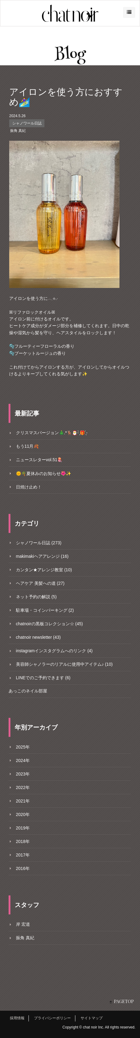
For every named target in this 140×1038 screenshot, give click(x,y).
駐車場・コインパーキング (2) (45, 610)
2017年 (23, 854)
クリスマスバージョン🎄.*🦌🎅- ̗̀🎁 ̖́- (52, 432)
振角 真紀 (18, 130)
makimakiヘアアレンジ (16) (42, 556)
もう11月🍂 (27, 446)
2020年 (23, 814)
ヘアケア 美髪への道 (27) (40, 583)
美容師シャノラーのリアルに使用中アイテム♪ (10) (64, 664)
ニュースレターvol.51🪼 (39, 459)
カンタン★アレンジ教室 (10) (44, 569)
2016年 (23, 868)
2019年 (23, 827)
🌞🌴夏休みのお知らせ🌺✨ (43, 473)
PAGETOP (124, 1001)
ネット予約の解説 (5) (36, 596)
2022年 (23, 787)
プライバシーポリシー (52, 1018)
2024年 (23, 760)
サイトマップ (92, 1018)
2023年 (23, 774)
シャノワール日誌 (27, 123)
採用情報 (17, 1018)
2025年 (23, 747)
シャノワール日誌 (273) (39, 542)
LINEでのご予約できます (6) (43, 677)
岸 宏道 (23, 924)
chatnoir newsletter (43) (38, 637)
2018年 (23, 841)
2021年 (23, 801)
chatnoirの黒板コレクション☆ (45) (49, 623)
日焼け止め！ (29, 487)
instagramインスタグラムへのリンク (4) (54, 650)
